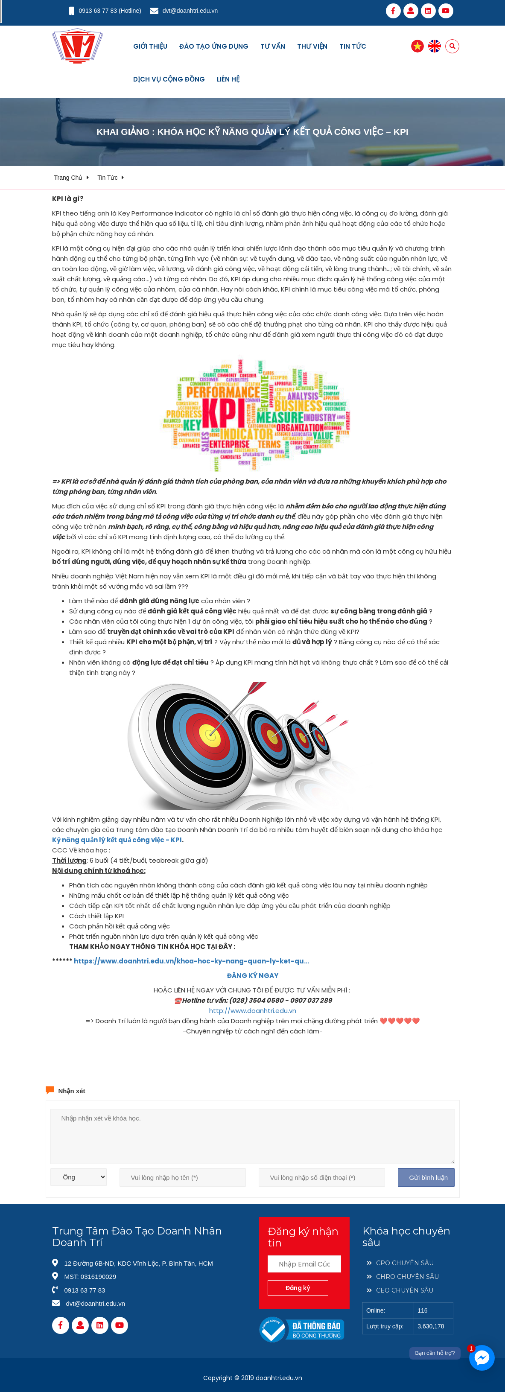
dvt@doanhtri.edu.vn (190, 10)
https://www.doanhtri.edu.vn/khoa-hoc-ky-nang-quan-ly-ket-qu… (191, 961)
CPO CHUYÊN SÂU (400, 1263)
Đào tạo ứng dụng (213, 46)
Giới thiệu (150, 46)
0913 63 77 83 (98, 10)
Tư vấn (272, 46)
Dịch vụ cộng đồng (169, 79)
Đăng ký (298, 1288)
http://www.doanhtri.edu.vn (252, 1010)
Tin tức (352, 46)
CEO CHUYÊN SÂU (400, 1290)
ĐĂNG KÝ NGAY (252, 975)
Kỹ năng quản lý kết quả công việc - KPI (117, 839)
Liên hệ (228, 79)
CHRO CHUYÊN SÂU (403, 1277)
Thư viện (312, 46)
